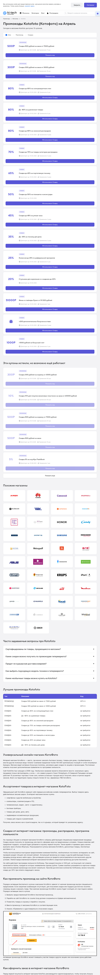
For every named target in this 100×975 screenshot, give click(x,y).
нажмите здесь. (30, 6)
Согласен (90, 5)
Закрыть (77, 5)
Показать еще (50, 476)
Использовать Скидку (50, 97)
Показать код (50, 55)
